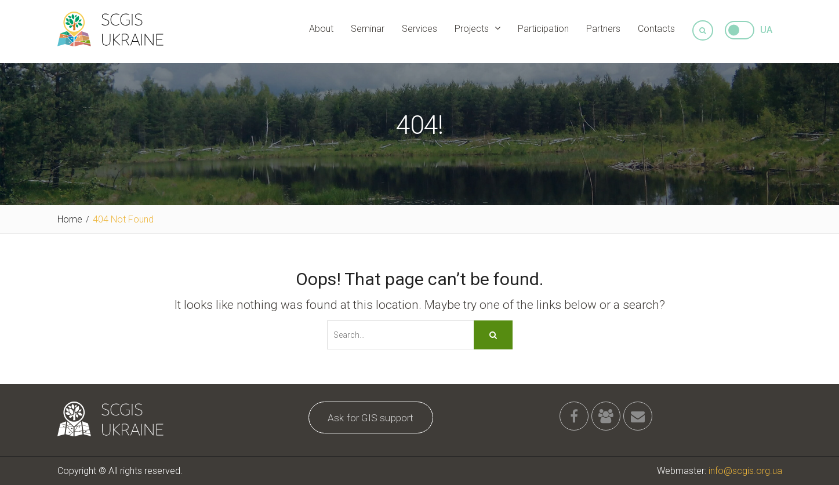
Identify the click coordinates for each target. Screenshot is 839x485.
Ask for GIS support (371, 418)
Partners (603, 28)
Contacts (656, 28)
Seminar (367, 28)
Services (419, 28)
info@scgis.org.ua (745, 470)
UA (766, 29)
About (321, 28)
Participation (543, 28)
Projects (472, 28)
